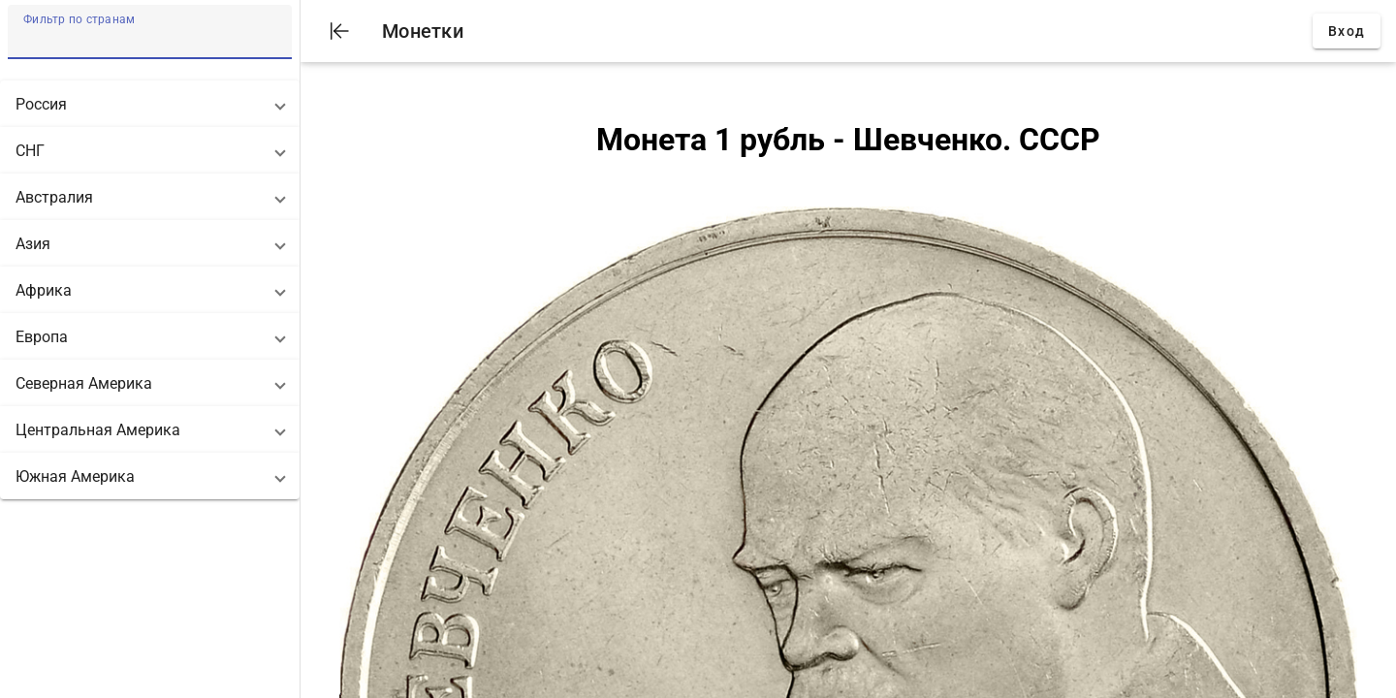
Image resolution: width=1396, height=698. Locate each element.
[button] (150, 103)
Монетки (422, 31)
